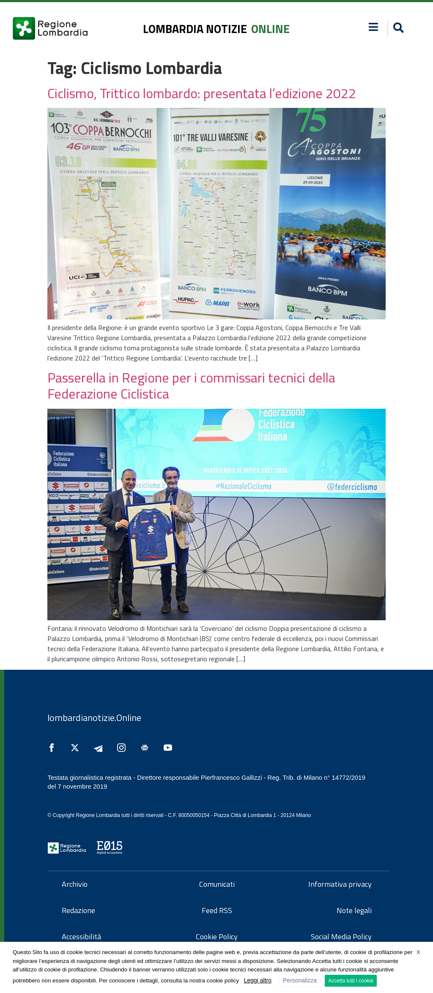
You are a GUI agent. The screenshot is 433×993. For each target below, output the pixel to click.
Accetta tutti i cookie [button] (350, 981)
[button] (397, 28)
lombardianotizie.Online (94, 717)
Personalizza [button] (300, 980)
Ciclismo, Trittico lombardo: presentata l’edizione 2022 (201, 93)
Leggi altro (257, 980)
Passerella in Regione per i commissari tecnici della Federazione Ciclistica (191, 385)
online (270, 28)
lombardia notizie (195, 28)
